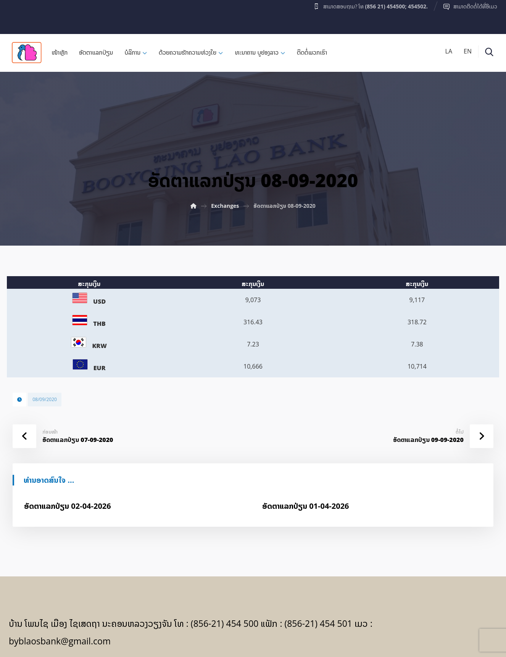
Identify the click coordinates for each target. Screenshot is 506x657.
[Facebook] (24, 15)
